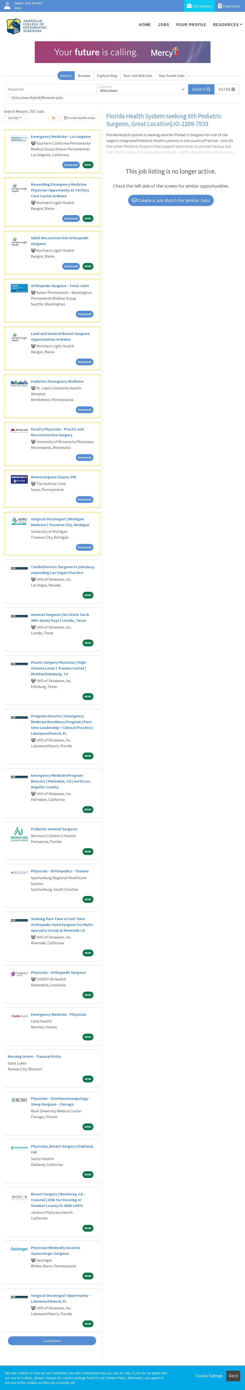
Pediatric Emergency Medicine (57, 381)
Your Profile (191, 24)
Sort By (13, 118)
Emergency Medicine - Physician (58, 1014)
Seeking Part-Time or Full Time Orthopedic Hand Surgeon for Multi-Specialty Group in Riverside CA (62, 924)
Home (145, 24)
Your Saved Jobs (172, 75)
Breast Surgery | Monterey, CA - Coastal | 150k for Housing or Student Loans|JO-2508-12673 (58, 1200)
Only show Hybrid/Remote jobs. (38, 97)
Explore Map (107, 75)
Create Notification (79, 118)
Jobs (163, 24)
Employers (229, 6)
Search (65, 75)
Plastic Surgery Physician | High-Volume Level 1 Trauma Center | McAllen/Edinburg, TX (59, 668)
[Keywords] (51, 89)
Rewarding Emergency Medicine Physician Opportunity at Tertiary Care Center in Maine (60, 190)
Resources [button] (225, 24)
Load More (52, 1340)
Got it (233, 1376)
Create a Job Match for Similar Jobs (171, 200)
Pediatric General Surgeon (54, 828)
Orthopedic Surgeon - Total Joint (60, 285)
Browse (84, 75)
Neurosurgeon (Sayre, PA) (53, 476)
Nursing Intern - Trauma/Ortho (34, 1056)
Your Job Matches (138, 75)
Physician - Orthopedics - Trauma (60, 870)
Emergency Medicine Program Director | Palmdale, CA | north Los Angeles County (60, 781)
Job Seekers (199, 6)
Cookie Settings (209, 1376)
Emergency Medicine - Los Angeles (61, 136)
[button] (227, 89)
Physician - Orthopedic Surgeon (58, 972)
